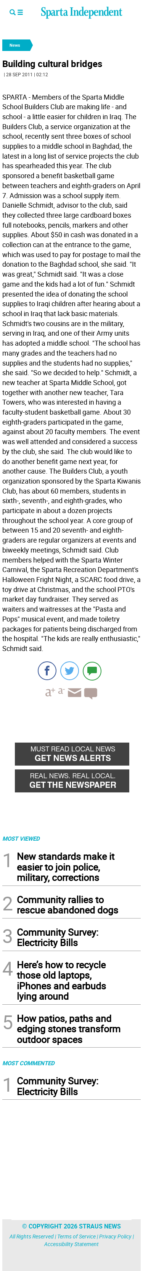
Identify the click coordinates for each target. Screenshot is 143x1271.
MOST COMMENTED (28, 1063)
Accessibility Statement (71, 1244)
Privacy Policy (115, 1236)
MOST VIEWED (21, 838)
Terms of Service (76, 1236)
